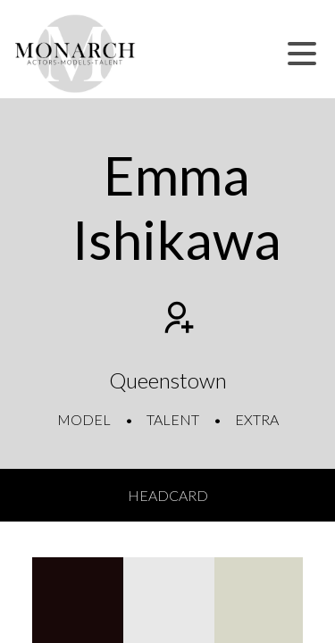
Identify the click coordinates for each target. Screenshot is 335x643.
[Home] (75, 53)
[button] (302, 53)
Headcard (168, 495)
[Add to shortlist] (177, 320)
